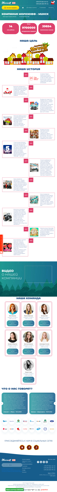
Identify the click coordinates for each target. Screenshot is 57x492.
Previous (1, 403)
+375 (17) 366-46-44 (42, 1)
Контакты (51, 7)
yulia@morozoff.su (12, 324)
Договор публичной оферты (8, 468)
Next (55, 403)
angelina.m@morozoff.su (44, 324)
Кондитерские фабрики (27, 464)
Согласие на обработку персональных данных (12, 471)
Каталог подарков (26, 459)
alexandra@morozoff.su (44, 352)
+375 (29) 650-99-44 (42, 4)
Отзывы (23, 470)
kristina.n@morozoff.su (28, 352)
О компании (43, 7)
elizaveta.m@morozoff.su (12, 352)
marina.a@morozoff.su (28, 324)
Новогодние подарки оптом (26, 462)
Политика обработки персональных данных (11, 470)
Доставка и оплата (32, 7)
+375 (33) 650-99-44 (49, 469)
